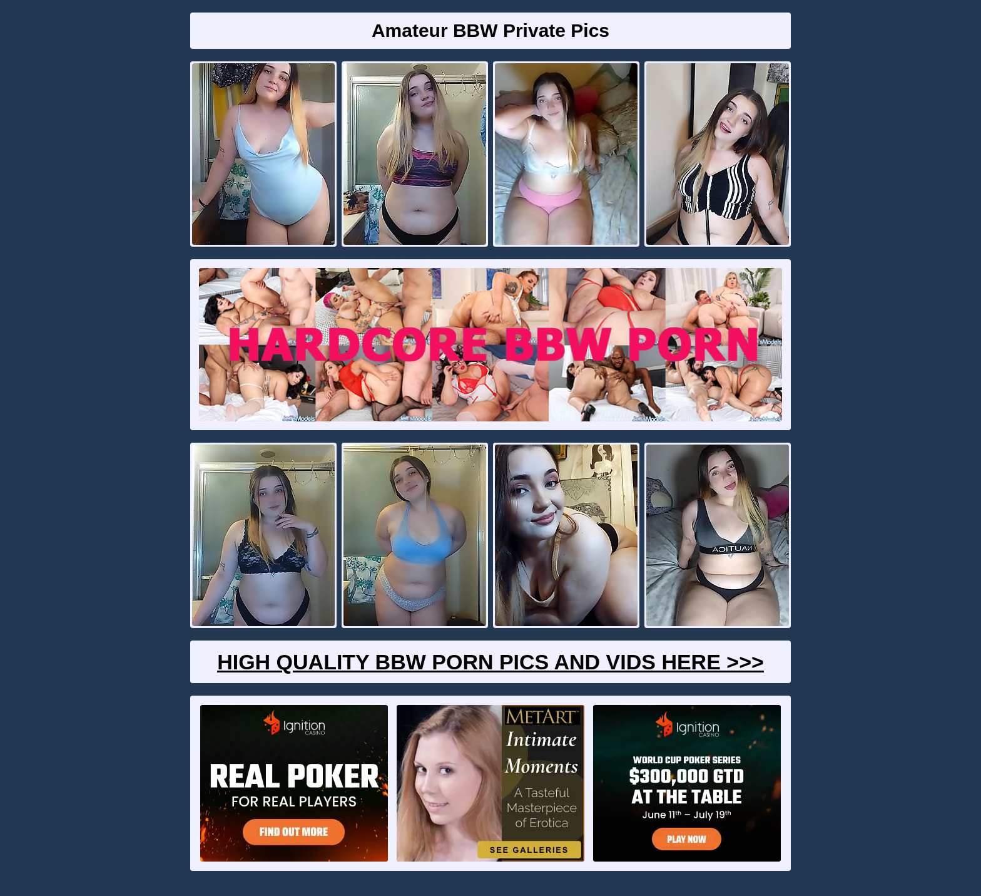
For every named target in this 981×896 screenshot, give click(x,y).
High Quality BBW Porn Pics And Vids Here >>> (490, 662)
